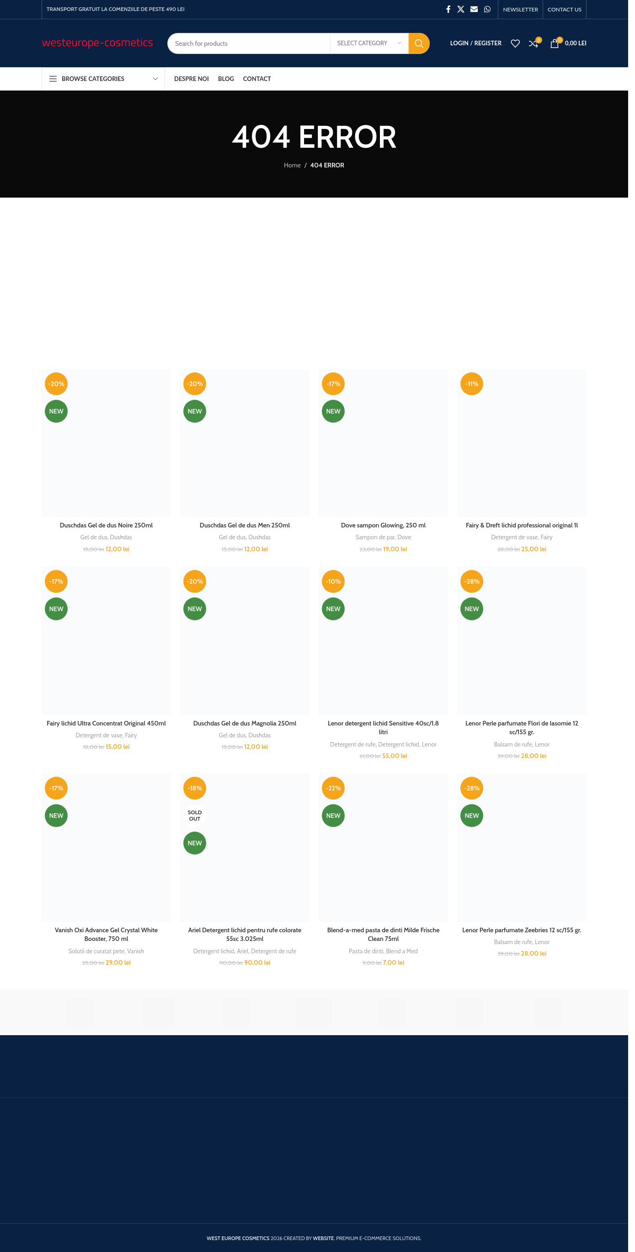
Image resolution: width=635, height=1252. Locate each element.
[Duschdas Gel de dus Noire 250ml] (106, 443)
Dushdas (121, 537)
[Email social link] (474, 9)
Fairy (546, 537)
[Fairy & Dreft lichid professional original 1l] (522, 443)
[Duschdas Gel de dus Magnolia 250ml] (244, 641)
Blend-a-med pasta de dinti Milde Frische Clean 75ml (383, 934)
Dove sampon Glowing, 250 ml (383, 525)
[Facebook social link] (448, 9)
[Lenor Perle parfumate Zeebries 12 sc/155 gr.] (522, 847)
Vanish (135, 951)
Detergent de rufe (352, 744)
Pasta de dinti (366, 951)
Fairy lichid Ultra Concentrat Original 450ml (106, 723)
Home (292, 165)
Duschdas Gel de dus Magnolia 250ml (245, 723)
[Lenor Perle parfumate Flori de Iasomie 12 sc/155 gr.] (522, 641)
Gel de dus (93, 537)
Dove (404, 537)
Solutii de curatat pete (97, 951)
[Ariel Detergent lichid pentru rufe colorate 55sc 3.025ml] (244, 847)
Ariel (242, 951)
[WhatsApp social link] (487, 9)
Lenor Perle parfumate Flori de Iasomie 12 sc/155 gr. (521, 727)
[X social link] (460, 9)
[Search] (298, 43)
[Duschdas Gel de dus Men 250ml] (244, 443)
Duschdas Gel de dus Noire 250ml (106, 525)
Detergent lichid (398, 744)
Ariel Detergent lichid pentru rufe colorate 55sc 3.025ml (245, 934)
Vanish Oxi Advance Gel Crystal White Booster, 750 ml (106, 934)
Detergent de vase (514, 537)
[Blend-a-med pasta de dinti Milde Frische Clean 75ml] (383, 847)
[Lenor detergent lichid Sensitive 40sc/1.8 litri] (383, 641)
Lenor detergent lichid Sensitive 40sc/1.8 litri (383, 727)
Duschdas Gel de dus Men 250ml (245, 525)
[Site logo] (98, 42)
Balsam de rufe (513, 744)
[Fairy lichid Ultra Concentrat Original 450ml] (106, 641)
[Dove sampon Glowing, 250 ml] (383, 443)
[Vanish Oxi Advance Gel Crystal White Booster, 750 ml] (106, 847)
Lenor (429, 744)
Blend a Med (402, 951)
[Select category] (369, 43)
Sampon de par (375, 537)
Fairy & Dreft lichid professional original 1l (522, 525)
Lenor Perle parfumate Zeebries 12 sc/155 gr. (521, 930)
